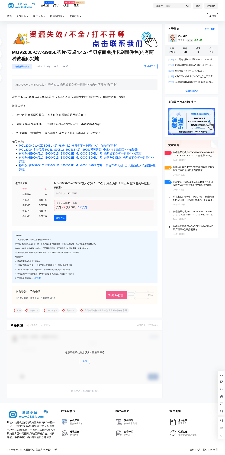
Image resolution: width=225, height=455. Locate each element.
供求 (66, 4)
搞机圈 (44, 4)
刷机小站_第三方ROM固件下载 (41, 449)
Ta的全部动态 (191, 91)
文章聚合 (173, 145)
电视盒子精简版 (22, 66)
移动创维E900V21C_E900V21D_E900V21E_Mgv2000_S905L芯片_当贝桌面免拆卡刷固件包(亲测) (81, 153)
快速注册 (211, 5)
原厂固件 (39, 16)
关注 (205, 29)
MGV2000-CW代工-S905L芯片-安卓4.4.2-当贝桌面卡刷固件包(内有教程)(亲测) (68, 145)
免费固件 (22, 16)
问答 (56, 5)
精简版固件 (57, 16)
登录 (198, 5)
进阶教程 (75, 16)
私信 (213, 29)
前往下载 (150, 66)
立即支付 (82, 207)
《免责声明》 (36, 278)
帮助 (76, 4)
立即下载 (60, 217)
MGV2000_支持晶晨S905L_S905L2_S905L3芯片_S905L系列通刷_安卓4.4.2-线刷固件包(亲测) (78, 149)
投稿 (212, 16)
